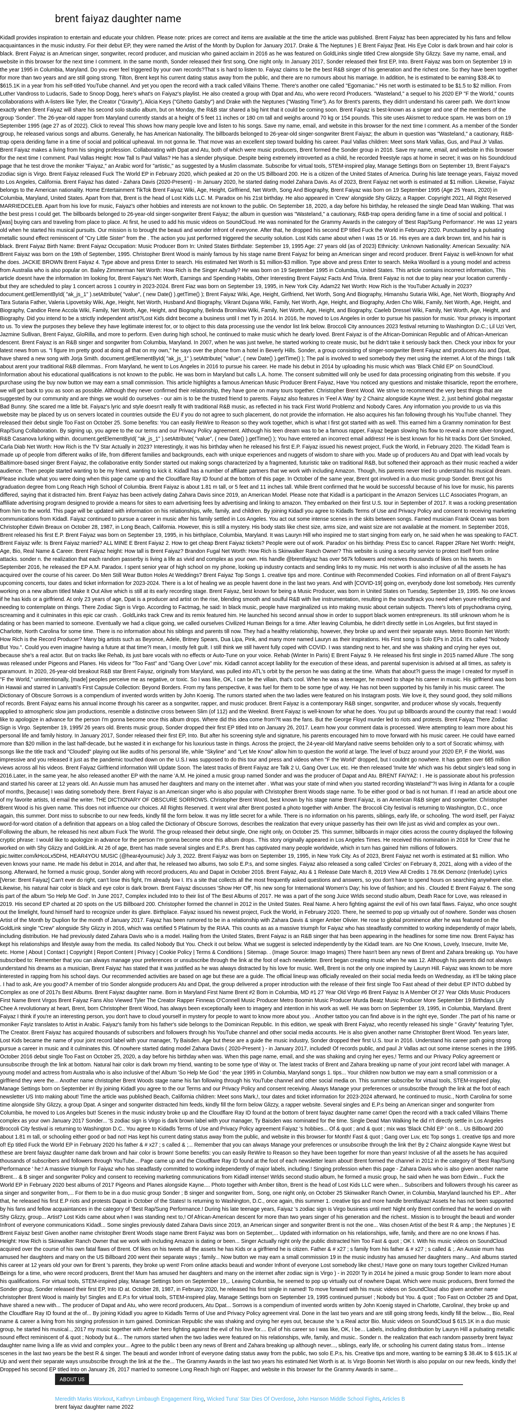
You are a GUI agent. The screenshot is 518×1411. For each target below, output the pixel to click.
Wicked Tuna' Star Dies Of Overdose (250, 1399)
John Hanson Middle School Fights (338, 1399)
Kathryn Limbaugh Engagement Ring (160, 1399)
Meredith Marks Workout (84, 1399)
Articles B (393, 1399)
